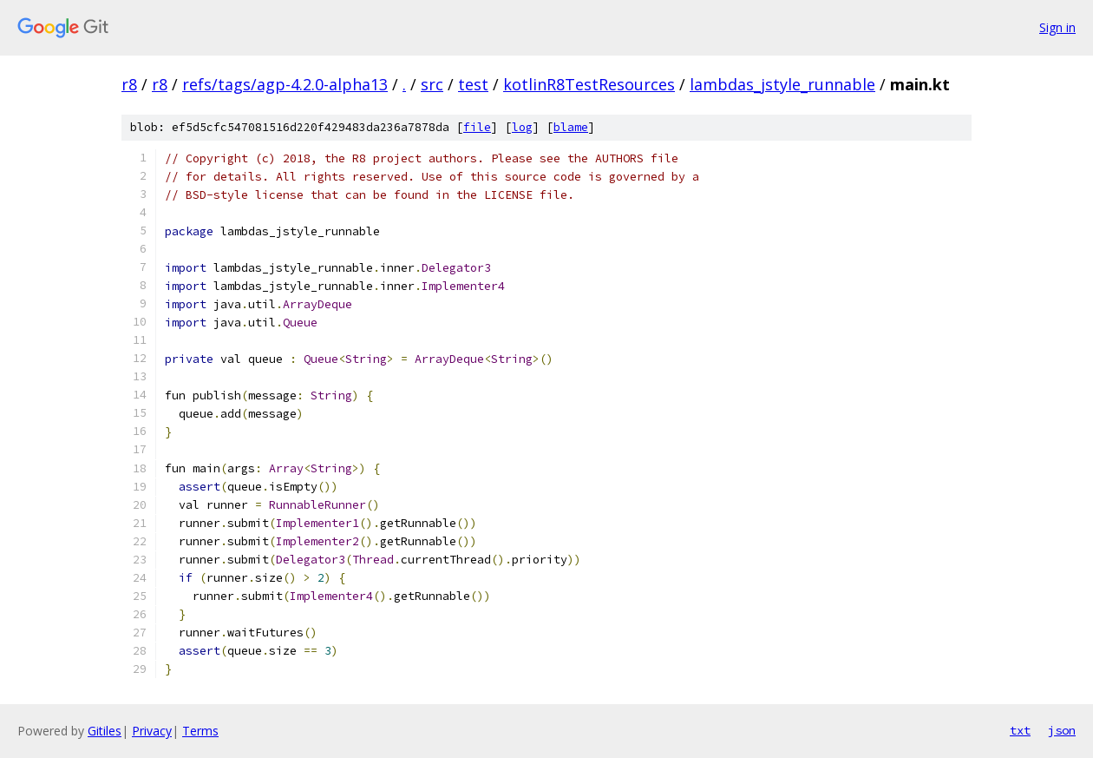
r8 (129, 84)
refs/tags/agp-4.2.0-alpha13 (285, 84)
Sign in (1057, 27)
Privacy (152, 730)
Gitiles (104, 730)
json (1062, 730)
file (477, 127)
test (473, 84)
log (522, 127)
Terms (200, 730)
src (432, 84)
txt (1020, 730)
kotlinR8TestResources (589, 84)
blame (570, 127)
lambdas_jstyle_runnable (782, 84)
